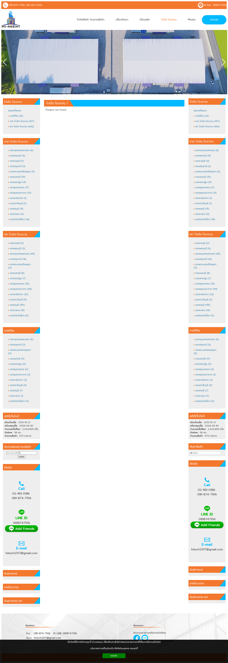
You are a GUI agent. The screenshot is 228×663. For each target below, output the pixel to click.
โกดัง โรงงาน (55, 103)
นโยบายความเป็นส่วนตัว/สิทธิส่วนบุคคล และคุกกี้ (114, 648)
